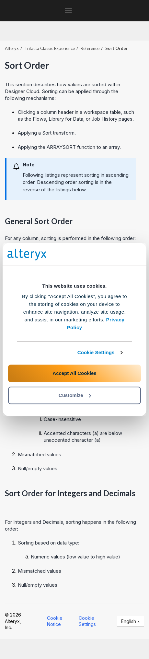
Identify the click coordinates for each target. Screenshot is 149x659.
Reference (90, 48)
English (130, 621)
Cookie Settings (96, 352)
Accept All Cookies (74, 373)
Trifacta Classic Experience (50, 48)
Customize (75, 395)
